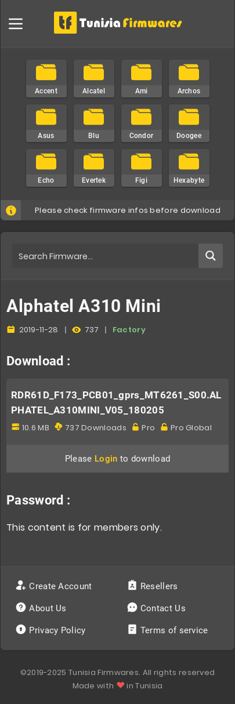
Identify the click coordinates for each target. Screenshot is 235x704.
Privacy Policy (51, 630)
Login (106, 458)
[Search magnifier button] (210, 256)
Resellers (153, 586)
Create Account (55, 586)
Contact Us (157, 608)
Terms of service (168, 630)
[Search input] (106, 255)
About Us (42, 608)
